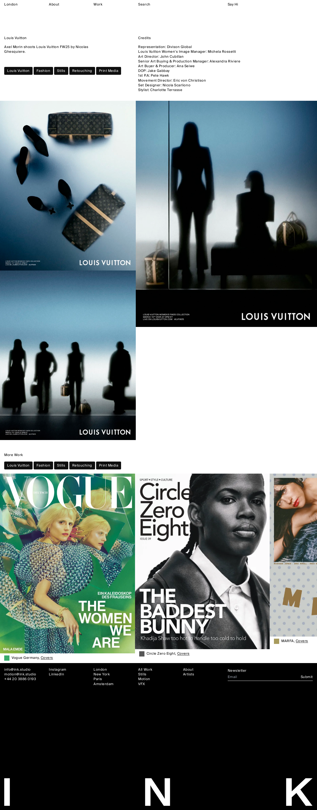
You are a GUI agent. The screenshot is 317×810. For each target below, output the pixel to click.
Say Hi (233, 4)
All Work (145, 670)
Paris (97, 679)
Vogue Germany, (32, 658)
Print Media (108, 71)
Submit (307, 677)
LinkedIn (56, 674)
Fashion (43, 71)
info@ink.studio (17, 670)
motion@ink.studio (20, 674)
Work (97, 4)
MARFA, (294, 641)
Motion (144, 679)
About (54, 4)
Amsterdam (103, 684)
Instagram (57, 670)
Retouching (82, 71)
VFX (141, 684)
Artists (188, 674)
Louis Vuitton (18, 71)
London (11, 4)
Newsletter (237, 671)
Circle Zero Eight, (168, 654)
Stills (61, 71)
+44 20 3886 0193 (20, 679)
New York (101, 674)
